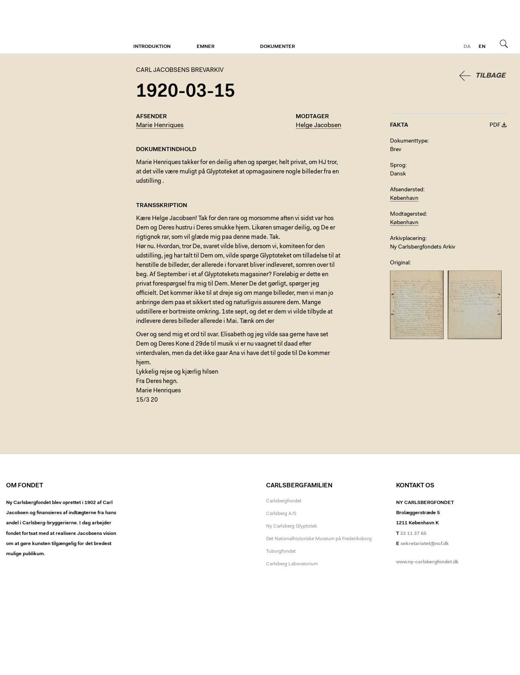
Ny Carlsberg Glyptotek (291, 526)
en (482, 46)
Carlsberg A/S (281, 513)
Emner (205, 46)
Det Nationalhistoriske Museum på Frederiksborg (319, 539)
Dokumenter (277, 46)
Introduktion (152, 46)
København (404, 198)
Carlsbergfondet (283, 501)
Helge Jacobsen (318, 125)
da (467, 46)
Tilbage (490, 75)
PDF (495, 125)
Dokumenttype (408, 141)
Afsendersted (406, 190)
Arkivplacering (407, 239)
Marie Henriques (160, 125)
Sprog (397, 166)
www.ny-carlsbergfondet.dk (427, 562)
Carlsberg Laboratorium (292, 564)
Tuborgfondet (281, 551)
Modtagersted (408, 214)
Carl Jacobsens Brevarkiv (42, 27)
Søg (504, 43)
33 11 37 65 (413, 533)
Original (400, 263)
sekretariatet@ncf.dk (425, 543)
